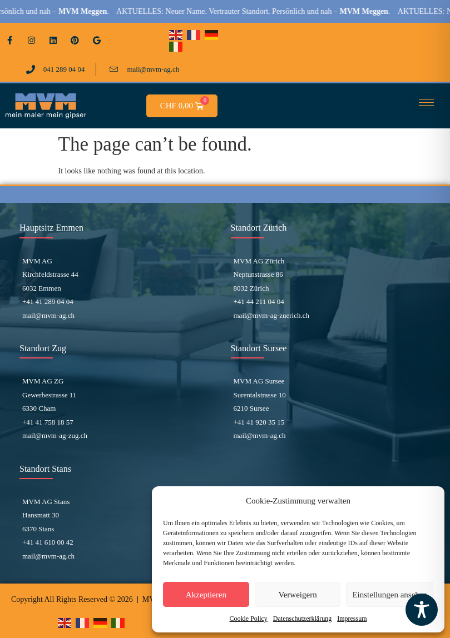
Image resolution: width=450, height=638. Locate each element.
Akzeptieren (206, 594)
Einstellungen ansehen (389, 594)
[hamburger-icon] (426, 102)
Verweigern (298, 594)
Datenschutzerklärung (302, 618)
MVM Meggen (92, 11)
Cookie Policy (249, 618)
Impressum (352, 618)
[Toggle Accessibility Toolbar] (421, 609)
